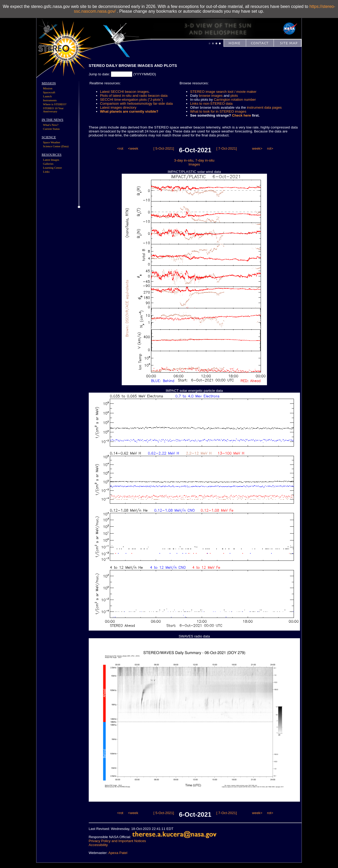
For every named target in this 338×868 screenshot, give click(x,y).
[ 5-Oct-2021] (163, 148)
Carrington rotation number (235, 100)
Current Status (51, 128)
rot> (270, 148)
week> (257, 148)
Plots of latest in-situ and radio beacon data (134, 96)
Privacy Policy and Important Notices (117, 841)
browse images (211, 96)
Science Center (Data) (56, 146)
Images (194, 164)
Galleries (48, 163)
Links (46, 171)
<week (133, 148)
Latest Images (51, 159)
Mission (47, 88)
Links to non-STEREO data (211, 103)
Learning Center (52, 167)
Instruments (50, 100)
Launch (47, 96)
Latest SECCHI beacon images (124, 92)
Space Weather (51, 142)
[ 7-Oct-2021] (226, 148)
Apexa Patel (117, 853)
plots (234, 96)
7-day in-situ (204, 160)
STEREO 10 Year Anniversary (53, 110)
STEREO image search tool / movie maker (223, 92)
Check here (241, 115)
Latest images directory (118, 107)
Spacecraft (49, 92)
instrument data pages (264, 107)
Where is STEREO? (55, 104)
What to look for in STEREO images (218, 111)
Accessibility (98, 845)
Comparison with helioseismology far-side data (136, 103)
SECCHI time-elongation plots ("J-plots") (131, 100)
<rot (120, 148)
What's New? (51, 124)
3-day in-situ (183, 160)
